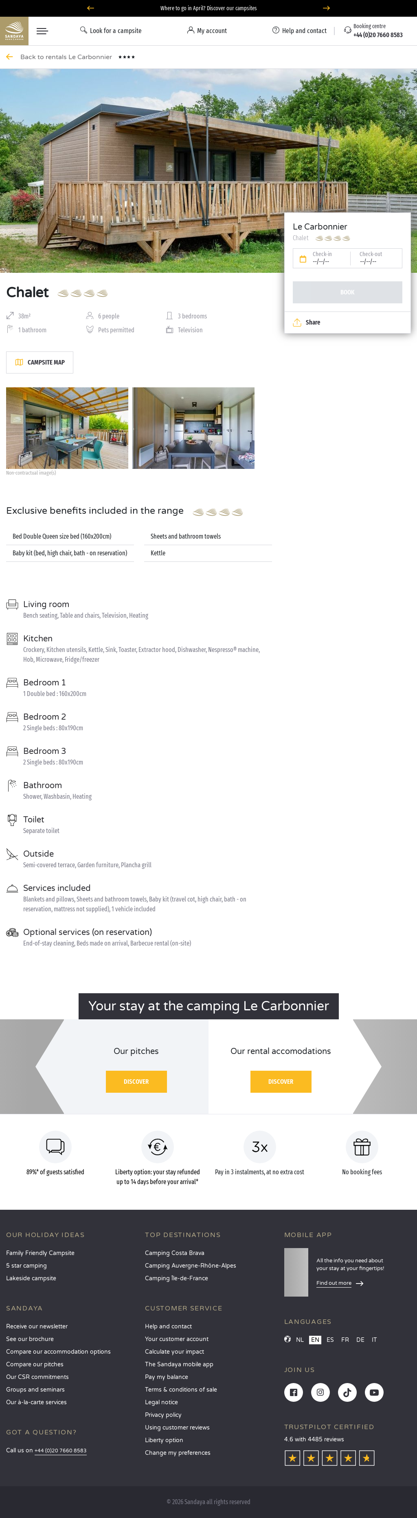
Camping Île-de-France (176, 1278)
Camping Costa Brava (174, 1253)
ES (330, 1340)
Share (306, 322)
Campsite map (40, 362)
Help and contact (168, 1326)
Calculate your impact (174, 1351)
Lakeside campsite (31, 1278)
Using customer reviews (177, 1427)
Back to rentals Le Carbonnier (67, 57)
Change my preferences (178, 1453)
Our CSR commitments (37, 1377)
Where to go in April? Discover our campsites (208, 8)
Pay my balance (166, 1377)
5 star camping (26, 1265)
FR (345, 1340)
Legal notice (161, 1402)
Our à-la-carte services (36, 1402)
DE (360, 1340)
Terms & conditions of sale (181, 1389)
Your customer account (176, 1339)
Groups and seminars (35, 1389)
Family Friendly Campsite (40, 1253)
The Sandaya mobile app (179, 1364)
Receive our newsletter (37, 1326)
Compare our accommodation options (58, 1351)
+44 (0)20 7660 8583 (61, 1451)
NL (300, 1340)
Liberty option (164, 1440)
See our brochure (30, 1339)
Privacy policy (163, 1415)
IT (374, 1340)
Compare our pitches (35, 1364)
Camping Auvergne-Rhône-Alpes (190, 1265)
